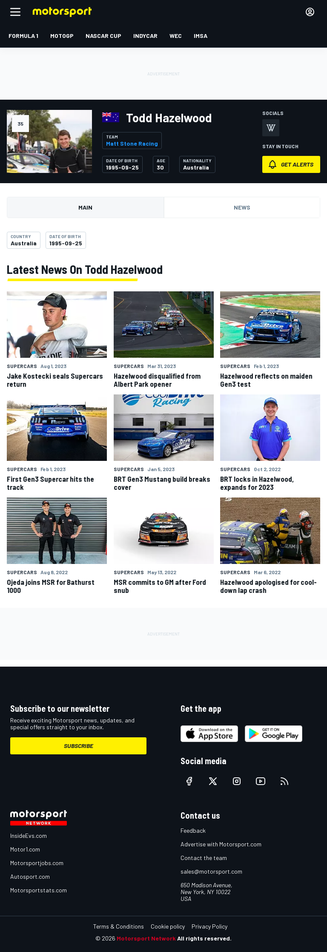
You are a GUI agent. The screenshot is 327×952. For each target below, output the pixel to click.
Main (85, 207)
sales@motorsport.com (211, 871)
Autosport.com (30, 876)
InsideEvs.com (28, 835)
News (242, 207)
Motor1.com (25, 849)
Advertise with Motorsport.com (221, 844)
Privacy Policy (209, 926)
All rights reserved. (204, 938)
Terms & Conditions (118, 926)
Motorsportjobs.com (36, 862)
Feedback (193, 830)
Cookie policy (168, 926)
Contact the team (204, 857)
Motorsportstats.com (38, 890)
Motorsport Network (146, 938)
